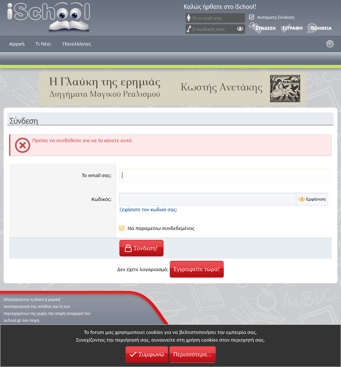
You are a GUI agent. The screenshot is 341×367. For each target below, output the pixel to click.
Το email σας (96, 175)
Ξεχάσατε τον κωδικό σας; (148, 209)
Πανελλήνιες (76, 43)
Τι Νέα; (44, 43)
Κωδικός (100, 199)
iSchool (53, 17)
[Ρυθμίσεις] (330, 44)
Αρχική (17, 43)
